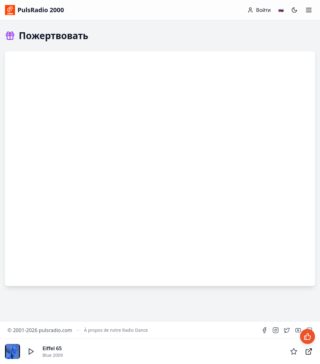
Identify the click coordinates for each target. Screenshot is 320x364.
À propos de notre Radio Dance (116, 330)
